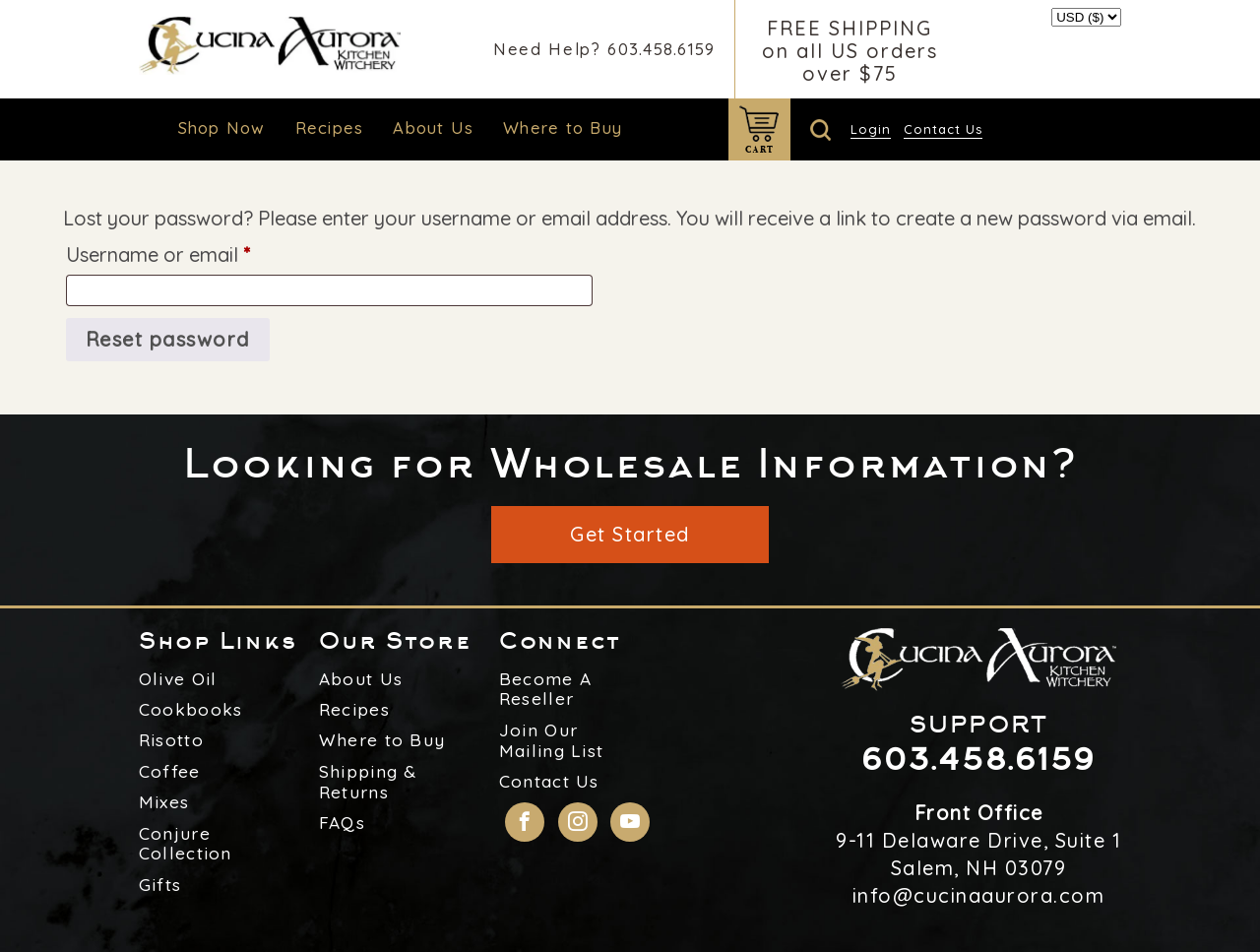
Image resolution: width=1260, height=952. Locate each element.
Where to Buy (562, 127)
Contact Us (943, 129)
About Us (433, 127)
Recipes (329, 127)
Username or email (198, 251)
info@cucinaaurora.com (978, 895)
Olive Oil (178, 679)
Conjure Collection (185, 844)
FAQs (342, 823)
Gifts (160, 885)
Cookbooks (191, 710)
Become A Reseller (545, 689)
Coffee (170, 772)
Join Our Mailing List (551, 741)
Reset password (168, 339)
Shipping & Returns (368, 782)
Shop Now (222, 127)
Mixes (164, 802)
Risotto (171, 740)
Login (870, 129)
